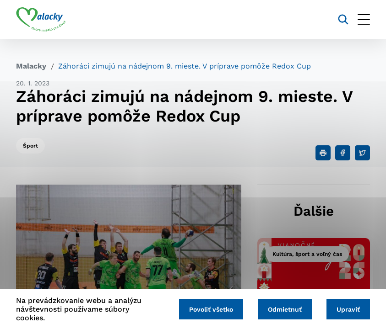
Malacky (31, 66)
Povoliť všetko (211, 309)
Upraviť (348, 309)
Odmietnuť (285, 309)
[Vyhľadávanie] (343, 19)
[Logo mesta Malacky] (41, 19)
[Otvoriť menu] (364, 19)
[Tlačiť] (323, 152)
